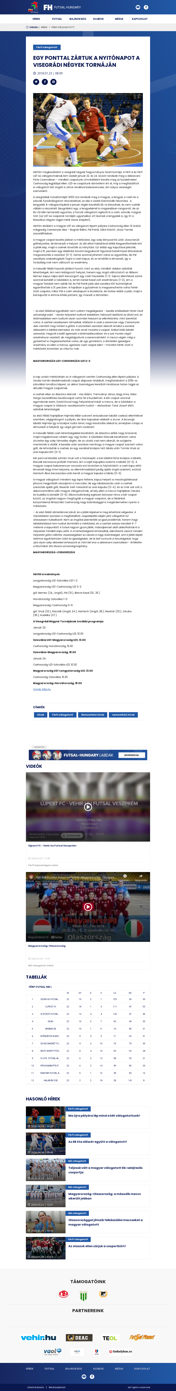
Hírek (36, 19)
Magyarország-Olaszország (47, 946)
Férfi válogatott (63, 27)
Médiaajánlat (57, 1387)
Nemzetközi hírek (92, 714)
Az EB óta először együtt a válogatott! (97, 1142)
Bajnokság (77, 19)
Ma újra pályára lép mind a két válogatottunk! (104, 1116)
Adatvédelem (35, 1387)
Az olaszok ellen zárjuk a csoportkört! (97, 1246)
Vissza (34, 27)
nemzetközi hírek (123, 714)
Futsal (57, 19)
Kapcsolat (140, 19)
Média (119, 19)
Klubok (98, 19)
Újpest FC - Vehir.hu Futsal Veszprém (52, 845)
